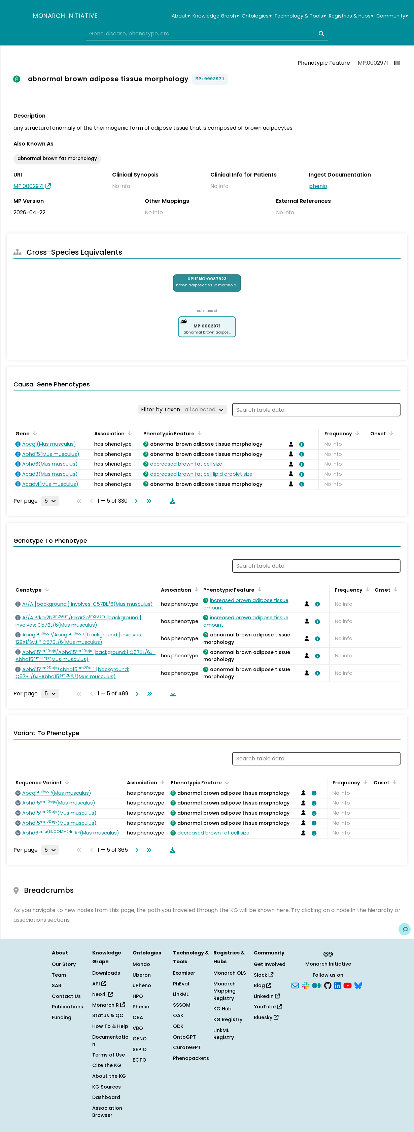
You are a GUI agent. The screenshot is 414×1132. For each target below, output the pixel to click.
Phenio (141, 1006)
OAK (178, 1015)
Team (59, 975)
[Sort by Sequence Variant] (66, 782)
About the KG (109, 1076)
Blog (262, 985)
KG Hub (222, 1008)
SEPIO (140, 1049)
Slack (263, 975)
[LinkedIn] (337, 985)
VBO (138, 1028)
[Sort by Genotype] (46, 589)
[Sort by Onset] (390, 433)
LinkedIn (267, 996)
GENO (140, 1038)
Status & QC (108, 1015)
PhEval (181, 983)
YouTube (268, 1006)
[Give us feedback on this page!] (405, 929)
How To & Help (110, 1026)
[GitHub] (328, 985)
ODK (178, 1026)
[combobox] (207, 33)
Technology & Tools (300, 16)
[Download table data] (171, 501)
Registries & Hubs (351, 16)
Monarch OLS (229, 973)
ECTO (139, 1060)
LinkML (180, 994)
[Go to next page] (135, 501)
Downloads (106, 973)
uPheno (142, 985)
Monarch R (108, 1005)
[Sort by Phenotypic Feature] (199, 433)
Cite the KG (106, 1065)
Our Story (64, 964)
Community (392, 16)
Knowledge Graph (216, 16)
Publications (67, 1006)
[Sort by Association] (129, 433)
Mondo (141, 964)
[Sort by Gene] (34, 433)
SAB (56, 985)
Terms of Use (108, 1054)
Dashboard (106, 1097)
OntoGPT (184, 1037)
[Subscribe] (295, 985)
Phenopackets (191, 1058)
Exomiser (184, 973)
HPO (138, 996)
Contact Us (66, 996)
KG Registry (227, 1019)
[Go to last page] (147, 501)
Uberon (142, 975)
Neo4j (102, 994)
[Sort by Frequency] (356, 433)
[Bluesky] (358, 985)
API (99, 983)
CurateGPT (187, 1047)
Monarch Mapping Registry (224, 991)
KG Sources (106, 1086)
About (180, 16)
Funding (61, 1017)
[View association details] (300, 444)
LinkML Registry (223, 1034)
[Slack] (305, 985)
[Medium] (316, 985)
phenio (318, 186)
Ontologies (256, 16)
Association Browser (107, 1112)
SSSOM (182, 1005)
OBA (138, 1017)
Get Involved (269, 964)
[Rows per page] (50, 501)
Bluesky (266, 1017)
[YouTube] (347, 985)
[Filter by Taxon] (182, 409)
